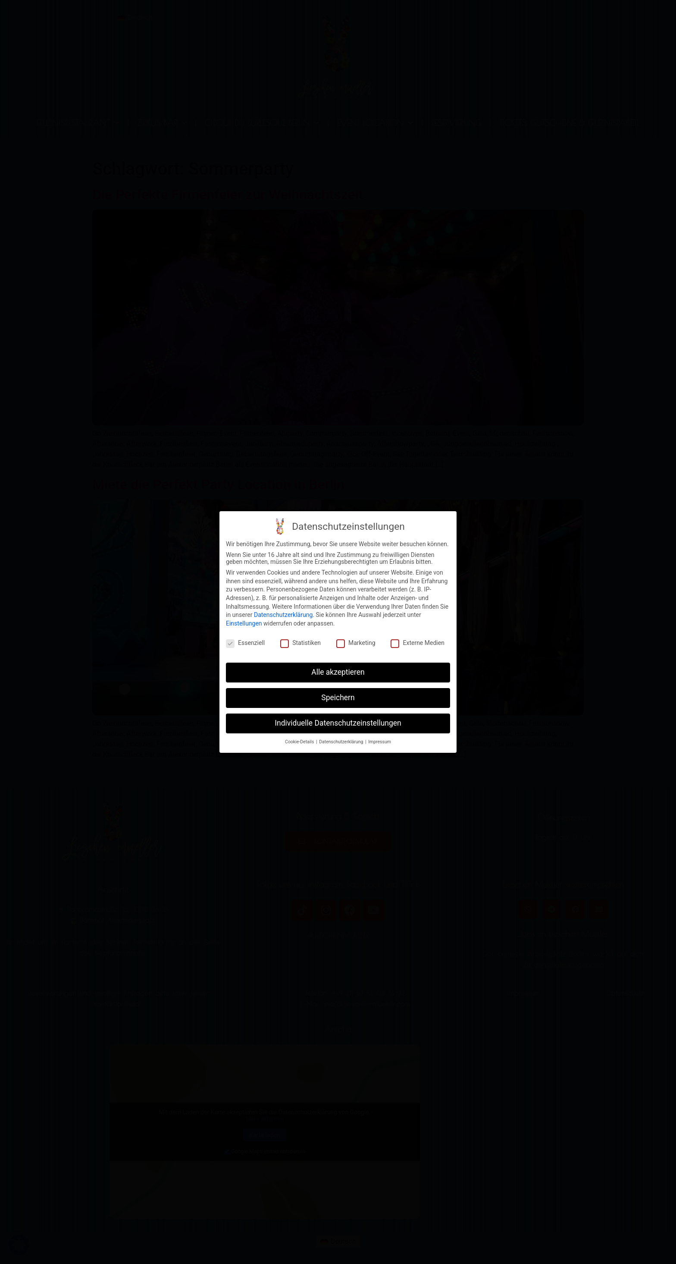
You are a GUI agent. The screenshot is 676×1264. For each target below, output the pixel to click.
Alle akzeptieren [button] (338, 671)
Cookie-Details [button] (300, 740)
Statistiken (300, 641)
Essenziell (245, 641)
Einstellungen (244, 622)
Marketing (356, 641)
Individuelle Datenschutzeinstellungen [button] (338, 721)
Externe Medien (417, 641)
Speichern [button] (337, 696)
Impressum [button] (379, 740)
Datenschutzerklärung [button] (341, 740)
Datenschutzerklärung (283, 613)
